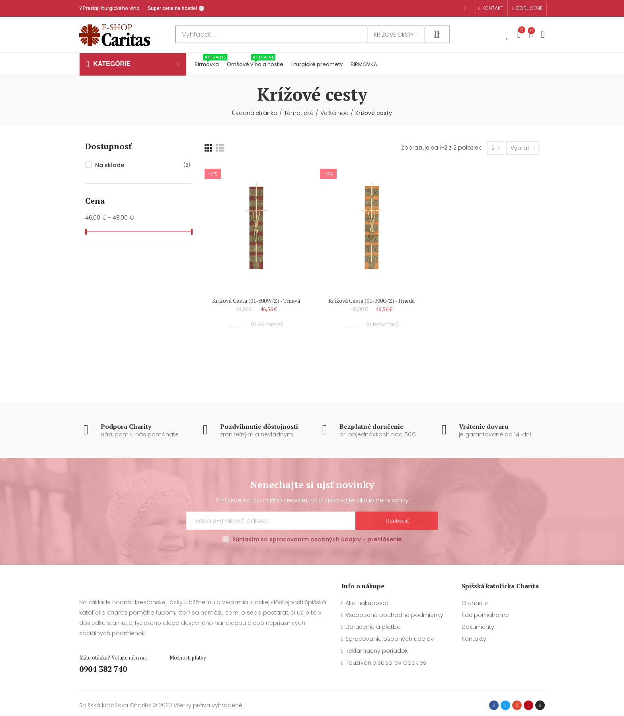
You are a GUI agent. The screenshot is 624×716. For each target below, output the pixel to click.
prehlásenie (384, 539)
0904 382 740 (103, 668)
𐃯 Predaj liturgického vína (109, 8)
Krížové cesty (393, 35)
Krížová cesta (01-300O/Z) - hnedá (371, 300)
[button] (490, 8)
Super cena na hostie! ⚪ (176, 8)
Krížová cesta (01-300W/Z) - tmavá (256, 300)
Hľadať (437, 34)
